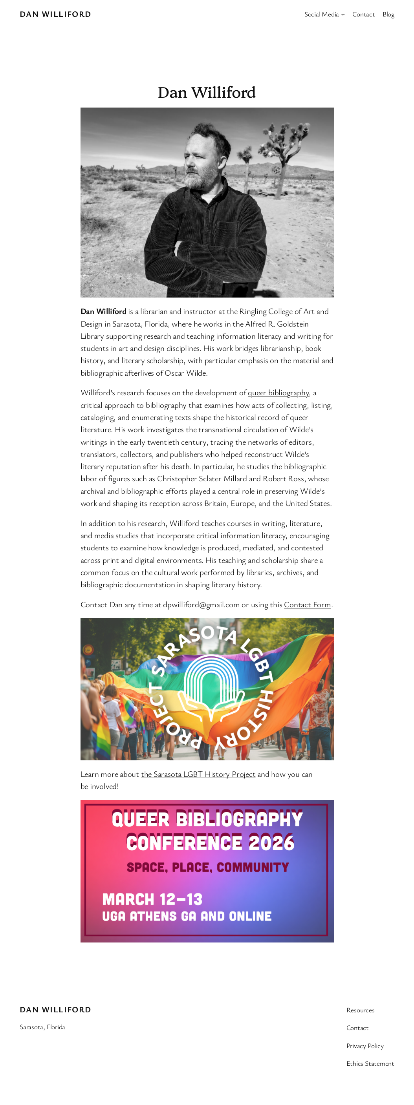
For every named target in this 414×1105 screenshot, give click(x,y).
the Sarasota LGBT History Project (198, 773)
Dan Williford (56, 13)
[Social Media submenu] (343, 14)
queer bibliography (278, 392)
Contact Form (307, 604)
